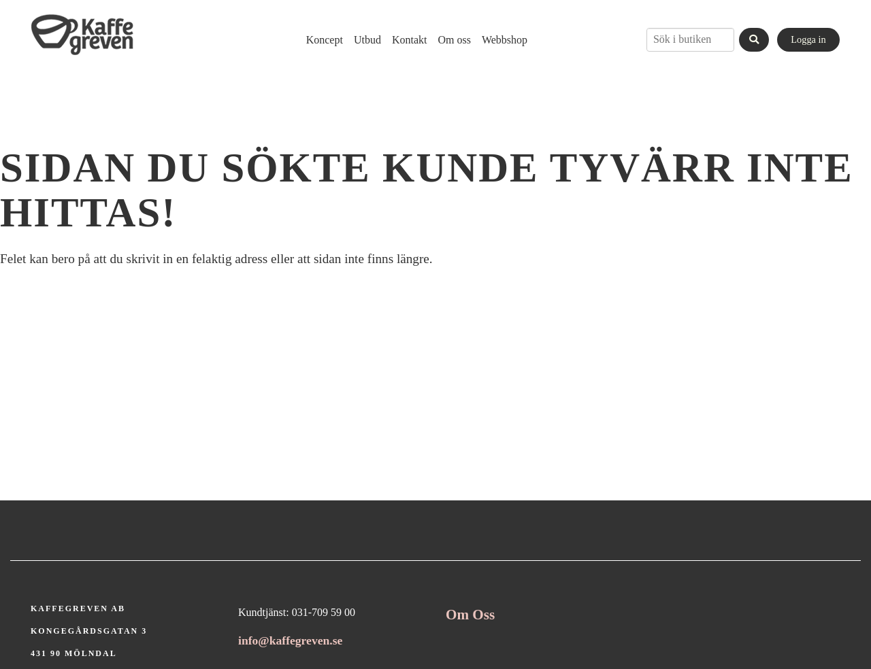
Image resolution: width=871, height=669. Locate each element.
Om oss (454, 40)
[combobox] (690, 39)
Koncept (324, 40)
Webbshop (504, 40)
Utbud (367, 40)
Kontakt (409, 40)
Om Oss (470, 614)
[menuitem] (324, 40)
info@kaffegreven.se (290, 640)
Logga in (808, 39)
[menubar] (411, 40)
